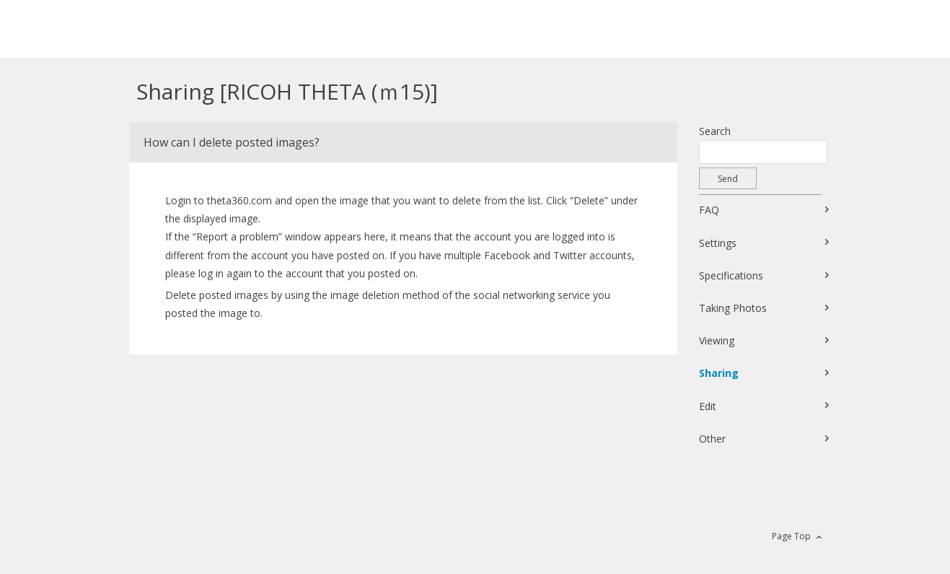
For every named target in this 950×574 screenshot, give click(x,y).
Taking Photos (733, 308)
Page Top (791, 536)
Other (712, 438)
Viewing (716, 340)
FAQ (709, 210)
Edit (707, 406)
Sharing (719, 373)
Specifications (731, 275)
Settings (717, 243)
